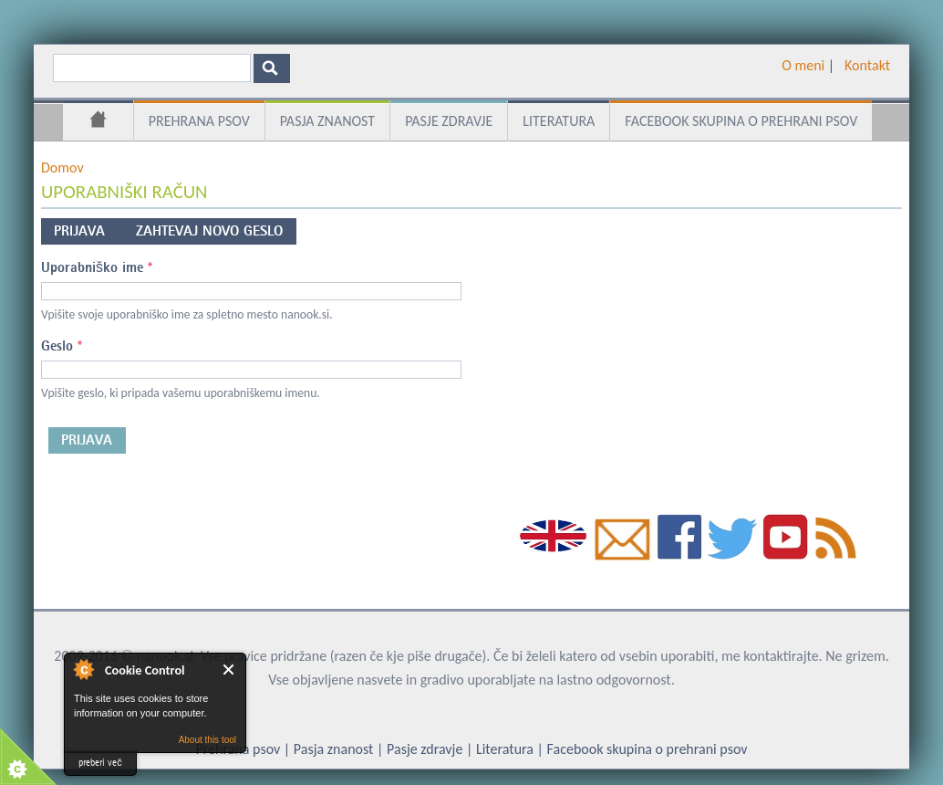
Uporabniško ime (96, 267)
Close (229, 669)
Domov (98, 122)
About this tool (207, 740)
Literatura (559, 121)
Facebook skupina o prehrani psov (741, 121)
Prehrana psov (199, 121)
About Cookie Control (83, 669)
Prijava (88, 228)
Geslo (61, 346)
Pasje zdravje (448, 121)
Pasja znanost (327, 121)
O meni (803, 65)
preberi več (100, 763)
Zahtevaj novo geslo (209, 231)
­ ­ (837, 65)
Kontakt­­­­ (867, 65)
